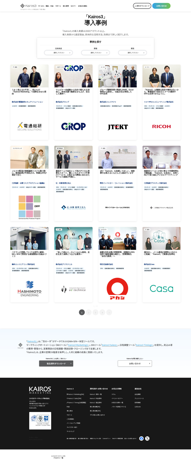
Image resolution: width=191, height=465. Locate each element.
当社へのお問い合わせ (130, 438)
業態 (132, 48)
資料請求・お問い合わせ (99, 389)
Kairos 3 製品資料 (96, 402)
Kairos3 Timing (143, 344)
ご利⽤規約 (70, 419)
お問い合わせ (161, 6)
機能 (47, 6)
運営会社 (138, 389)
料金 (52, 6)
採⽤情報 (137, 402)
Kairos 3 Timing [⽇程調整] (76, 402)
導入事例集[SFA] (95, 411)
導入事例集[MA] (95, 407)
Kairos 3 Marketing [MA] (75, 394)
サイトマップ (70, 431)
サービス (41, 6)
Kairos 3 (70, 389)
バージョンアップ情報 (73, 423)
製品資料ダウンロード (56, 363)
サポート (58, 6)
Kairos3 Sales (108, 344)
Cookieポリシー (107, 438)
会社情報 (137, 394)
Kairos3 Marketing (77, 344)
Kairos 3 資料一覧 (96, 394)
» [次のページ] (109, 312)
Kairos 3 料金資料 (96, 398)
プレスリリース (139, 398)
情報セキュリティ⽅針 (95, 438)
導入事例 (66, 6)
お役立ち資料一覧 (117, 402)
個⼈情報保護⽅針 (71, 438)
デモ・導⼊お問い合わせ (97, 415)
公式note (138, 407)
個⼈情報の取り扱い (83, 438)
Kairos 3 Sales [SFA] (74, 398)
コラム (113, 394)
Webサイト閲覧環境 (117, 438)
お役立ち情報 (82, 6)
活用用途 (58, 48)
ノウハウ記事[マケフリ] (119, 407)
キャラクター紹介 (72, 427)
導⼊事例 (70, 411)
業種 (95, 48)
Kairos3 (31, 341)
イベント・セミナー (117, 398)
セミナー (73, 6)
